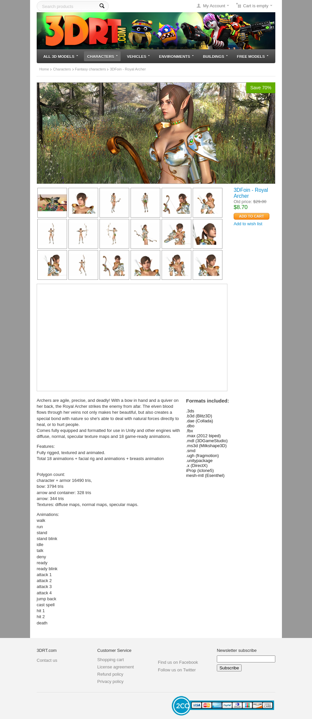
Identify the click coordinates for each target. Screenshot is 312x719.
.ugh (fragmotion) (202, 455)
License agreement (115, 666)
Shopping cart (110, 659)
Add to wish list (248, 223)
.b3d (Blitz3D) (199, 415)
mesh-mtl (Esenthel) (205, 475)
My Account (214, 5)
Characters (102, 56)
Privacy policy (110, 681)
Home (44, 69)
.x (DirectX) (197, 465)
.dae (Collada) (199, 420)
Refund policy (110, 674)
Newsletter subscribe (237, 650)
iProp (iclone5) (200, 470)
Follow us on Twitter (177, 669)
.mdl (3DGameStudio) (207, 440)
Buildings (215, 56)
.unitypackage (199, 460)
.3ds (190, 410)
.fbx (189, 430)
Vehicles (138, 56)
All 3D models (60, 56)
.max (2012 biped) (203, 435)
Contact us (47, 660)
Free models (252, 56)
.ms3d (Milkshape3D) (206, 445)
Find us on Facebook (178, 662)
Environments (176, 56)
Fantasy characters (90, 69)
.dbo (190, 425)
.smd (190, 450)
